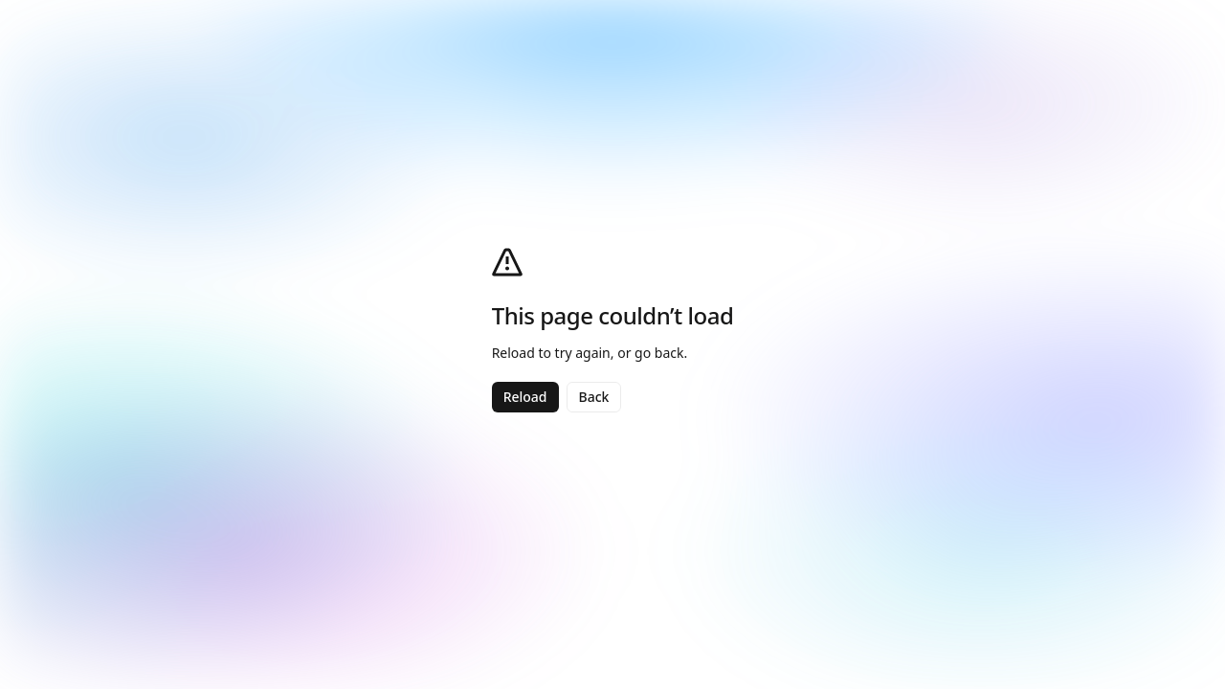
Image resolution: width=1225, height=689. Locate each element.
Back (594, 397)
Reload (525, 397)
